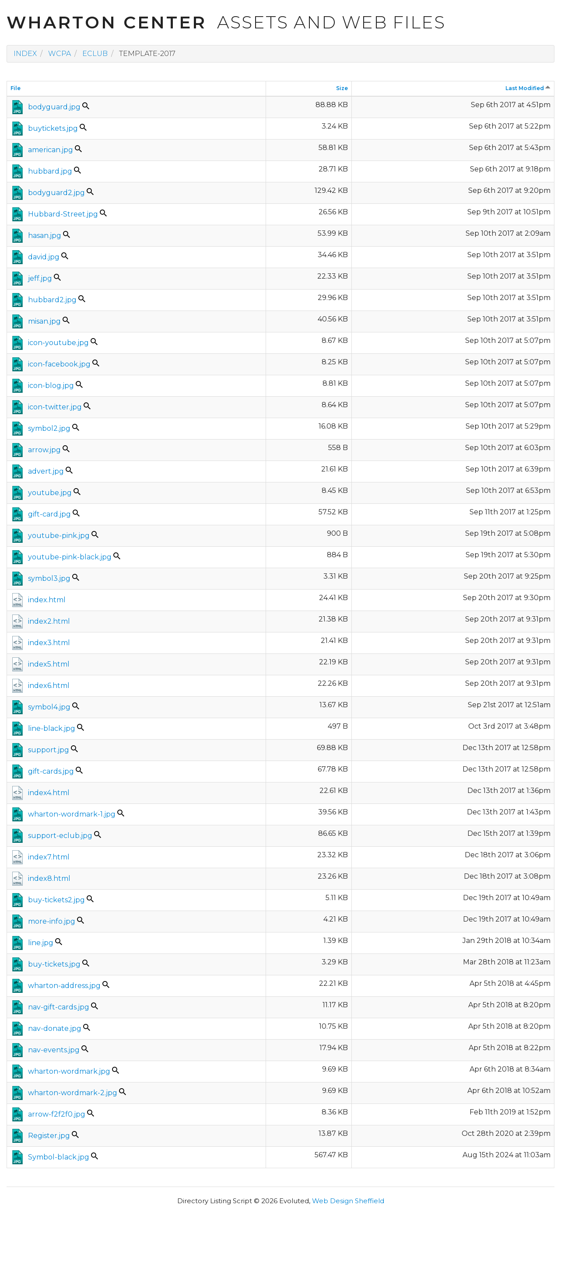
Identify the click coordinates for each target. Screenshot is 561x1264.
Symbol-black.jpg (58, 1157)
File (16, 88)
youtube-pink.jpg (59, 535)
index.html (47, 600)
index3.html (49, 643)
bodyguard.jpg (54, 107)
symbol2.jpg (49, 428)
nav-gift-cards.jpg (58, 1007)
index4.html (49, 793)
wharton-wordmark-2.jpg (72, 1093)
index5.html (49, 664)
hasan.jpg (44, 235)
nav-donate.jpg (54, 1028)
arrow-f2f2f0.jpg (56, 1114)
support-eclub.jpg (60, 835)
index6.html (49, 685)
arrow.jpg (44, 450)
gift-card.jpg (49, 514)
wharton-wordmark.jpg (69, 1071)
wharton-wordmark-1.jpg (72, 814)
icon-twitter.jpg (55, 407)
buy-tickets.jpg (54, 964)
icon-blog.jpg (51, 385)
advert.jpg (46, 471)
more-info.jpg (51, 921)
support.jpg (48, 750)
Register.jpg (49, 1135)
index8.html (49, 878)
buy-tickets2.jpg (56, 900)
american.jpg (50, 150)
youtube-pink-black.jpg (70, 557)
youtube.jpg (50, 493)
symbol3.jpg (49, 578)
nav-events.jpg (54, 1050)
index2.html (49, 621)
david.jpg (44, 257)
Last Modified (527, 88)
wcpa (59, 53)
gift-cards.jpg (51, 771)
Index (25, 53)
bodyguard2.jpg (56, 193)
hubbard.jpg (50, 171)
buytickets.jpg (53, 128)
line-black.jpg (51, 728)
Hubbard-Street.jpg (63, 214)
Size (342, 88)
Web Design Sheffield (348, 1201)
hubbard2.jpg (52, 300)
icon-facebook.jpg (59, 364)
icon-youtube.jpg (58, 343)
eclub (95, 53)
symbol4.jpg (49, 707)
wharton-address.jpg (64, 985)
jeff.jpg (40, 278)
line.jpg (40, 943)
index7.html (49, 857)
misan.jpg (44, 321)
